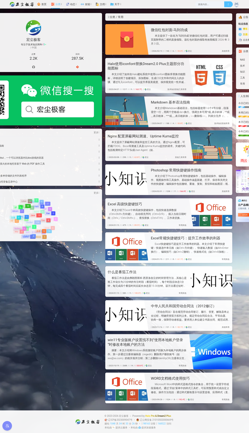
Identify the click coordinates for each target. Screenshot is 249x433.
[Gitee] (48, 67)
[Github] (33, 67)
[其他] (44, 171)
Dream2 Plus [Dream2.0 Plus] (164, 416)
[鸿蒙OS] (29, 204)
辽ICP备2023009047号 (119, 419)
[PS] (24, 185)
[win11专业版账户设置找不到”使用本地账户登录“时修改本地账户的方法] (166, 351)
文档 (100, 4)
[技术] (215, 66)
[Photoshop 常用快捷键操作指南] (82, 179)
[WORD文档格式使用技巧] (82, 388)
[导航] (19, 67)
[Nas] (24, 174)
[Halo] (38, 174)
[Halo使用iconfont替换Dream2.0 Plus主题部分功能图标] (166, 75)
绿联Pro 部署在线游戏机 (25, 137)
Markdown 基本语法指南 (126, 102)
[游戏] (40, 199)
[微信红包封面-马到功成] (82, 39)
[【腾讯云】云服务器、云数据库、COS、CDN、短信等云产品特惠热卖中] (215, 209)
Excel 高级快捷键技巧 (80, 204)
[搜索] (228, 4)
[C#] (47, 177)
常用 (183, 51)
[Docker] (33, 190)
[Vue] (50, 181)
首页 (41, 4)
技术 (125, 89)
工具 (136, 89)
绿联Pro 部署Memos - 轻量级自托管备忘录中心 (30, 149)
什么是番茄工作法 (77, 272)
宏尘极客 (124, 416)
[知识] (215, 72)
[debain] (17, 179)
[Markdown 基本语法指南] (82, 111)
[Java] (35, 183)
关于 (115, 4)
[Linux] (26, 169)
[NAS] (215, 60)
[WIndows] (39, 205)
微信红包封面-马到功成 (125, 30)
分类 (55, 4)
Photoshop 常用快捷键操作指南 (132, 170)
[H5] (14, 188)
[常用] (215, 84)
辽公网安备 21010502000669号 (154, 419)
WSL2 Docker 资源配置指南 (26, 119)
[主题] (15, 185)
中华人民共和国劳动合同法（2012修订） (139, 306)
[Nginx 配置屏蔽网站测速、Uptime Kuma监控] (166, 145)
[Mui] (18, 199)
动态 (70, 4)
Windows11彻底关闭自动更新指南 (30, 113)
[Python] (19, 196)
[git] (18, 175)
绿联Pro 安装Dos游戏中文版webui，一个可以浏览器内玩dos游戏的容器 (30, 125)
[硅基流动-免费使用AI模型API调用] (215, 181)
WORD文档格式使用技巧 (126, 378)
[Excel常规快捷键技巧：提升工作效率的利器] (82, 247)
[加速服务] (139, 427)
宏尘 (144, 51)
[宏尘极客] (23, 4)
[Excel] (30, 195)
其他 (179, 51)
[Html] (49, 196)
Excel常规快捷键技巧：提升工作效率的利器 (141, 238)
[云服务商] (113, 427)
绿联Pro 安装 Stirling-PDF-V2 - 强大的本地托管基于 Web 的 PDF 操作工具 (30, 131)
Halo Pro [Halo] (149, 416)
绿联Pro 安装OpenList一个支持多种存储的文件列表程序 (30, 143)
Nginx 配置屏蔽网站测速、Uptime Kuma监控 (99, 136)
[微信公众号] (33, 84)
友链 (85, 4)
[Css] (44, 188)
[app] (33, 168)
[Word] (39, 179)
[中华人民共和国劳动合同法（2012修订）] (82, 315)
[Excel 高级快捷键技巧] (166, 213)
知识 (129, 89)
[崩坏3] (51, 187)
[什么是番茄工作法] (166, 281)
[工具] (215, 78)
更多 (52, 100)
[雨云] (215, 154)
